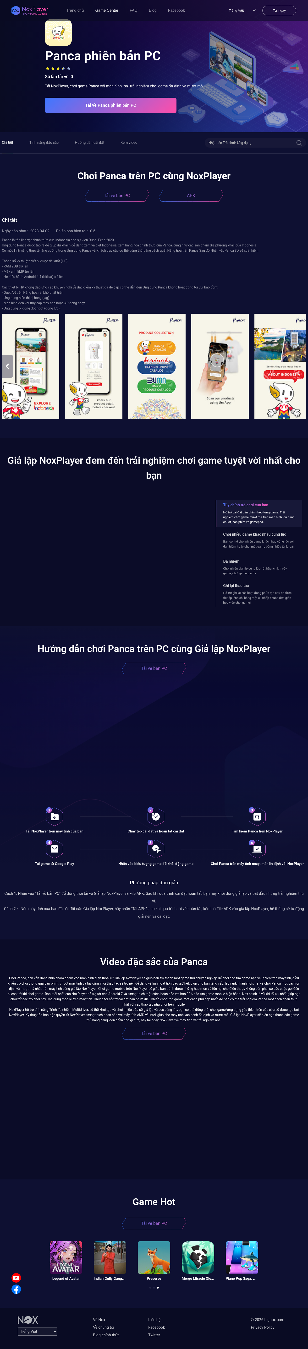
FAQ (134, 10)
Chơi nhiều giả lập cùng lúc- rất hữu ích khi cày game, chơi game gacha (255, 571)
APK (191, 195)
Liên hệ (154, 1319)
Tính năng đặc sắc (44, 142)
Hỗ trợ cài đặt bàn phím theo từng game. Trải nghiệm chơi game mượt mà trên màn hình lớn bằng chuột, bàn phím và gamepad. (259, 517)
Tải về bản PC (117, 195)
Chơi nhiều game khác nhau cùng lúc (254, 534)
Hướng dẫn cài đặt (89, 142)
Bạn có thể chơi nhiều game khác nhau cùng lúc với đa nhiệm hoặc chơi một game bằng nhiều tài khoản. (259, 544)
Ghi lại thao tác (236, 585)
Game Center (106, 10)
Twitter (154, 1335)
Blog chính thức (106, 1335)
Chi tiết (7, 142)
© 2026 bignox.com (267, 1319)
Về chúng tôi (103, 1327)
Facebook (176, 10)
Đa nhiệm (231, 561)
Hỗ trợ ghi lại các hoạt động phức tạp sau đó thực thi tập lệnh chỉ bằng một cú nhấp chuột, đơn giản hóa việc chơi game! (257, 597)
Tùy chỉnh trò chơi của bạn (245, 505)
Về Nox (99, 1319)
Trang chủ (75, 10)
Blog (153, 10)
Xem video (129, 142)
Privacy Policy (263, 1327)
